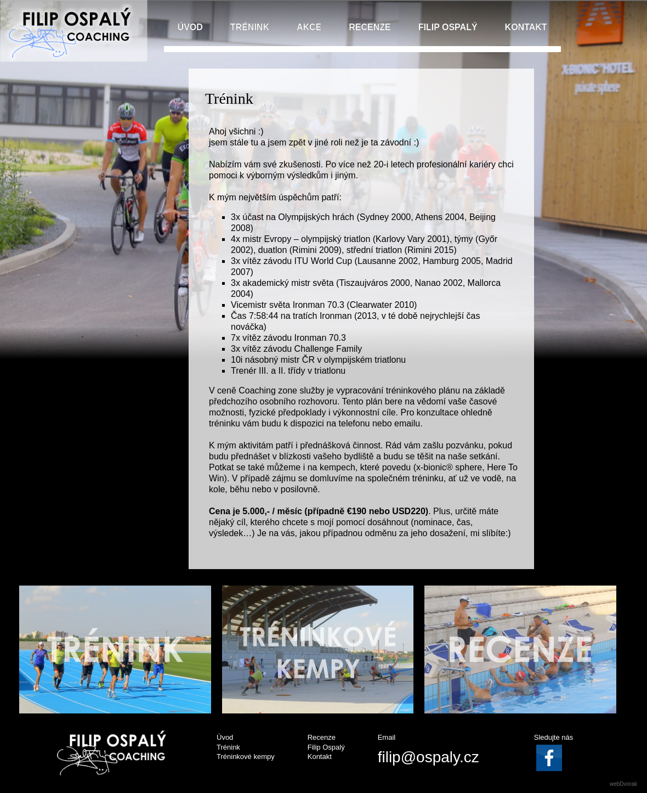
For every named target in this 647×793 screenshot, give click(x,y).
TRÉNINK (249, 27)
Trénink (228, 747)
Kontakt (320, 756)
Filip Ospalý (326, 747)
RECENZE (369, 27)
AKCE (309, 27)
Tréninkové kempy (246, 756)
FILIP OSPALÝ (448, 27)
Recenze (322, 737)
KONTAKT (526, 27)
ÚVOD (190, 27)
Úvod (225, 737)
